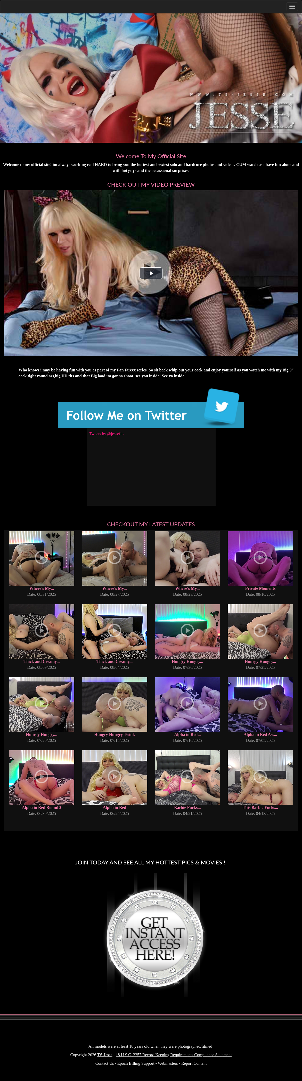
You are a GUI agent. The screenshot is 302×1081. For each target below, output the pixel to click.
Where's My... (41, 588)
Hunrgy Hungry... (260, 661)
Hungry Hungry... (187, 661)
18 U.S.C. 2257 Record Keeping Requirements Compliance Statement (174, 1055)
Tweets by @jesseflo (106, 434)
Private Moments (260, 588)
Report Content (194, 1063)
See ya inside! (173, 376)
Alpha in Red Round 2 (41, 807)
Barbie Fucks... (187, 807)
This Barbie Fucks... (260, 807)
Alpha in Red (114, 807)
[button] (151, 273)
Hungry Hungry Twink (114, 734)
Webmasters (168, 1063)
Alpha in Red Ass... (260, 734)
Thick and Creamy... (42, 661)
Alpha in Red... (187, 734)
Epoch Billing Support (135, 1063)
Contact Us (104, 1063)
